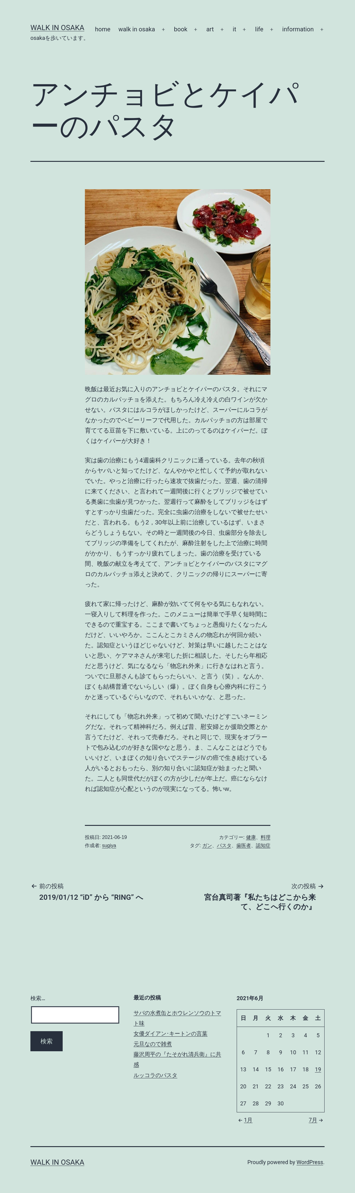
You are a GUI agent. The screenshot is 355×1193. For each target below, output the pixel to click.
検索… (37, 998)
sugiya (109, 845)
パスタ (224, 845)
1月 (244, 1120)
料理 (265, 837)
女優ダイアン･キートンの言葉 (170, 1033)
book (180, 29)
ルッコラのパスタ (155, 1075)
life (259, 29)
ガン (207, 845)
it (234, 29)
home (102, 29)
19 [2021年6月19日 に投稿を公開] (318, 1069)
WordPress (310, 1162)
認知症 (263, 845)
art (210, 29)
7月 (317, 1120)
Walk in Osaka (57, 27)
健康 (251, 837)
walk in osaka (136, 29)
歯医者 (243, 845)
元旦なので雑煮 (153, 1044)
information (298, 29)
